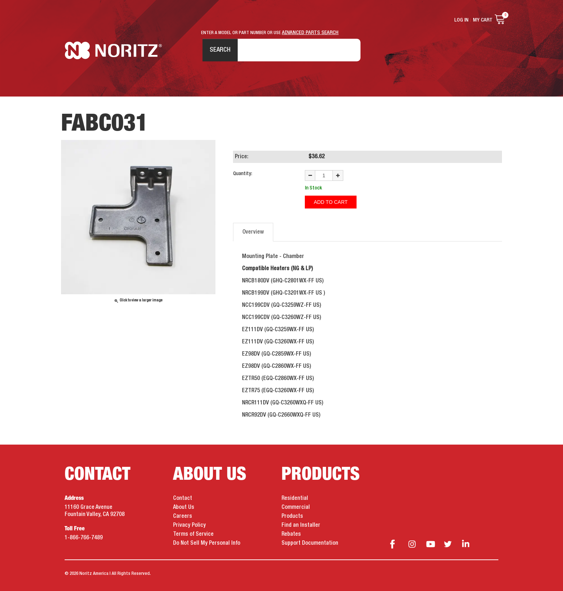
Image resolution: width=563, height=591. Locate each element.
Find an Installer (301, 525)
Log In (461, 20)
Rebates (291, 534)
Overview (253, 232)
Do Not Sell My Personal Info (206, 543)
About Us (183, 507)
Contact (182, 498)
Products (292, 516)
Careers (182, 516)
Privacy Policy (189, 525)
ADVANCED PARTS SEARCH (310, 32)
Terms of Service (193, 534)
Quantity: (242, 174)
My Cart (483, 20)
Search (220, 50)
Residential (295, 498)
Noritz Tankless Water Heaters (113, 50)
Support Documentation (310, 543)
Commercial (296, 507)
